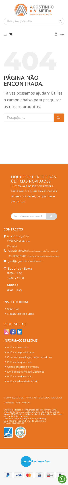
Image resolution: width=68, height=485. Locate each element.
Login (59, 34)
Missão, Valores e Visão (20, 313)
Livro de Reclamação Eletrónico (25, 371)
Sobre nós (13, 309)
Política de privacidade (20, 352)
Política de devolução (19, 376)
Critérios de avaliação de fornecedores (29, 357)
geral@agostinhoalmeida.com (25, 261)
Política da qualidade (19, 362)
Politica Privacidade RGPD (22, 381)
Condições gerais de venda (23, 366)
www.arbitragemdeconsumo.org (30, 418)
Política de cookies (18, 347)
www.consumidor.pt (14, 423)
